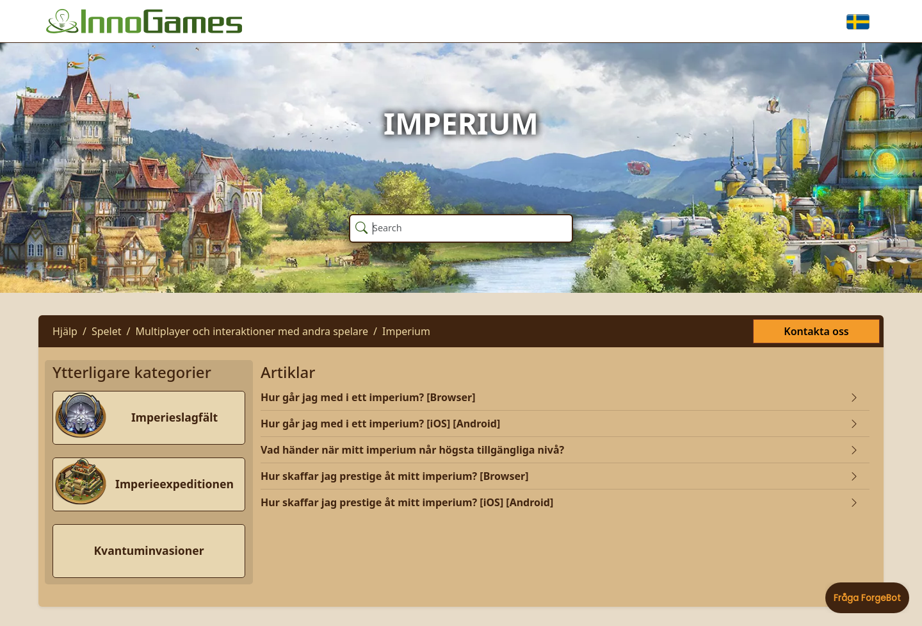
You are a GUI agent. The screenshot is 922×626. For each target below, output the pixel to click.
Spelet (107, 331)
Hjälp (65, 331)
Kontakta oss (816, 331)
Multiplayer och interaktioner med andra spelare (251, 331)
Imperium (406, 331)
